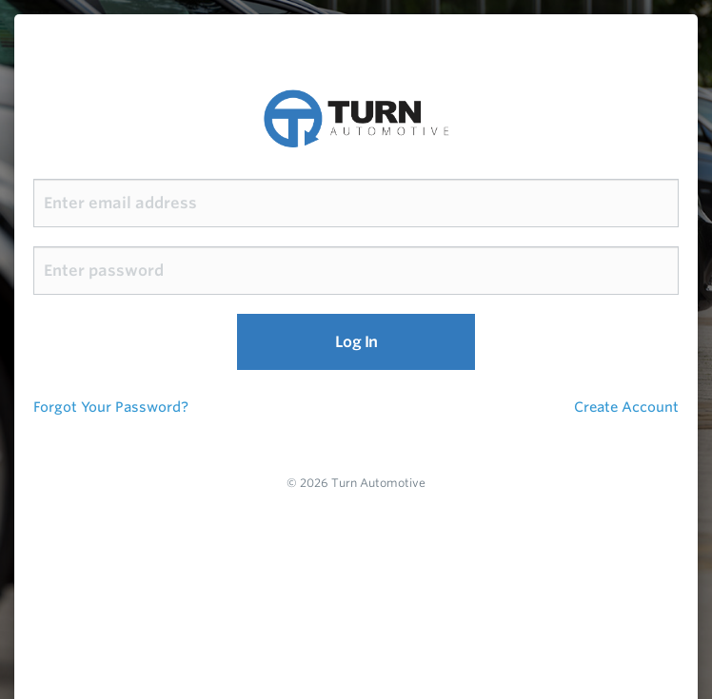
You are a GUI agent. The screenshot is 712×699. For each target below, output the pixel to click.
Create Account (626, 406)
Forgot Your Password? (110, 406)
